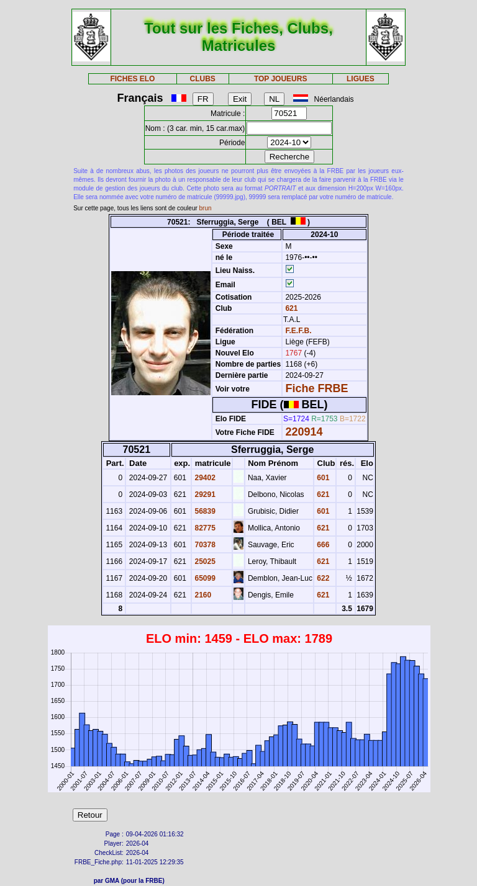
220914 (303, 432)
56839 (204, 511)
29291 (204, 494)
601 (322, 477)
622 (322, 578)
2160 (202, 595)
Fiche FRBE (316, 388)
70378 (204, 544)
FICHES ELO (132, 78)
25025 (204, 561)
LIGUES (361, 78)
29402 (204, 477)
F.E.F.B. (298, 330)
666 (322, 544)
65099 (204, 578)
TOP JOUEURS (280, 78)
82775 (204, 528)
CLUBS (202, 78)
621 (290, 308)
